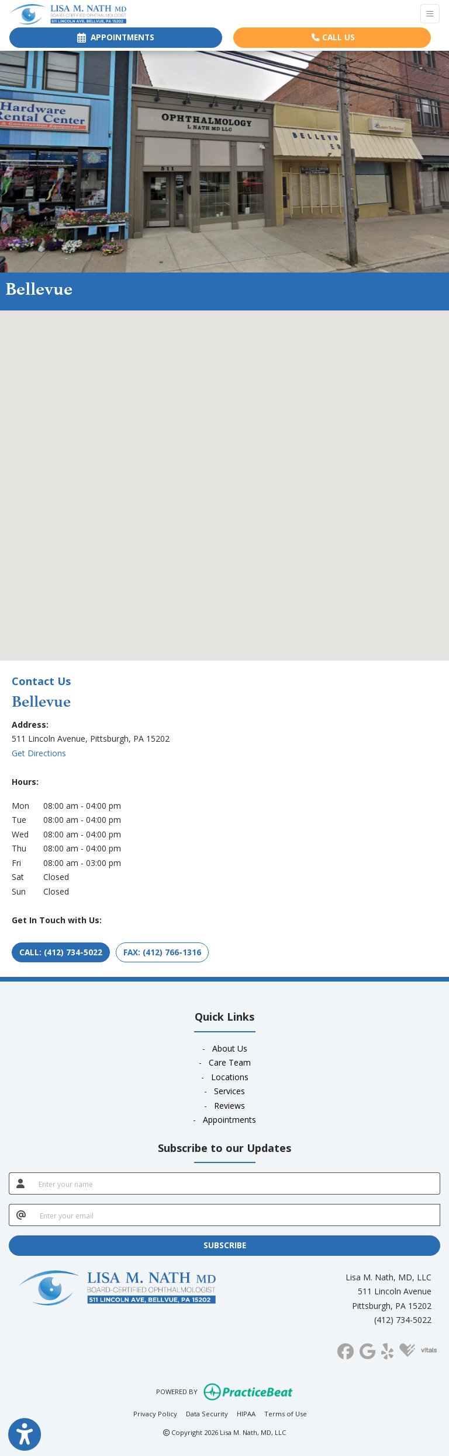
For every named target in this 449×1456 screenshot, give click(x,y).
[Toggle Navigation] (430, 13)
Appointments (229, 1119)
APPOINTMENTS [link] (115, 37)
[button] (224, 475)
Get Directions (39, 753)
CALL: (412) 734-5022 (60, 952)
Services (229, 1091)
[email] (236, 1215)
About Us (229, 1048)
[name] (236, 1183)
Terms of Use (285, 1413)
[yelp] (387, 1349)
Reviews (229, 1105)
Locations (229, 1077)
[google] (367, 1349)
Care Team (230, 1062)
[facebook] (345, 1349)
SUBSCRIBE (224, 1245)
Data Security (207, 1413)
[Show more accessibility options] (24, 1434)
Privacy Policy (155, 1413)
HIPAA (246, 1413)
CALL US (333, 37)
